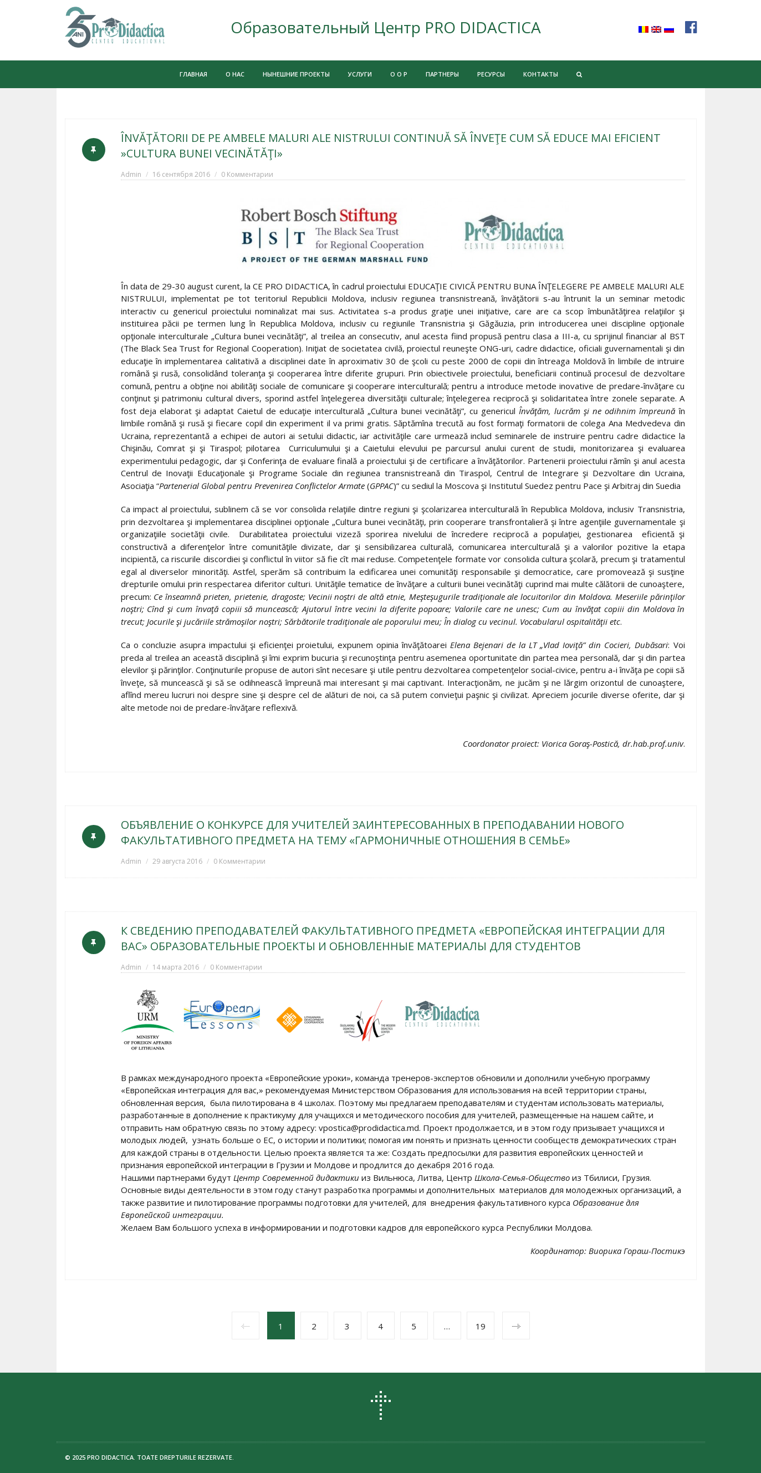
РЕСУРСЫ (491, 74)
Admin (131, 174)
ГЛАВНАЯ (193, 74)
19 (481, 1326)
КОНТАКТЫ (540, 74)
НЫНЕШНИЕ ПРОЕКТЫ (296, 74)
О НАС (235, 74)
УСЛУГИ (360, 74)
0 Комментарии (247, 174)
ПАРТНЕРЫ (442, 74)
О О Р (398, 74)
